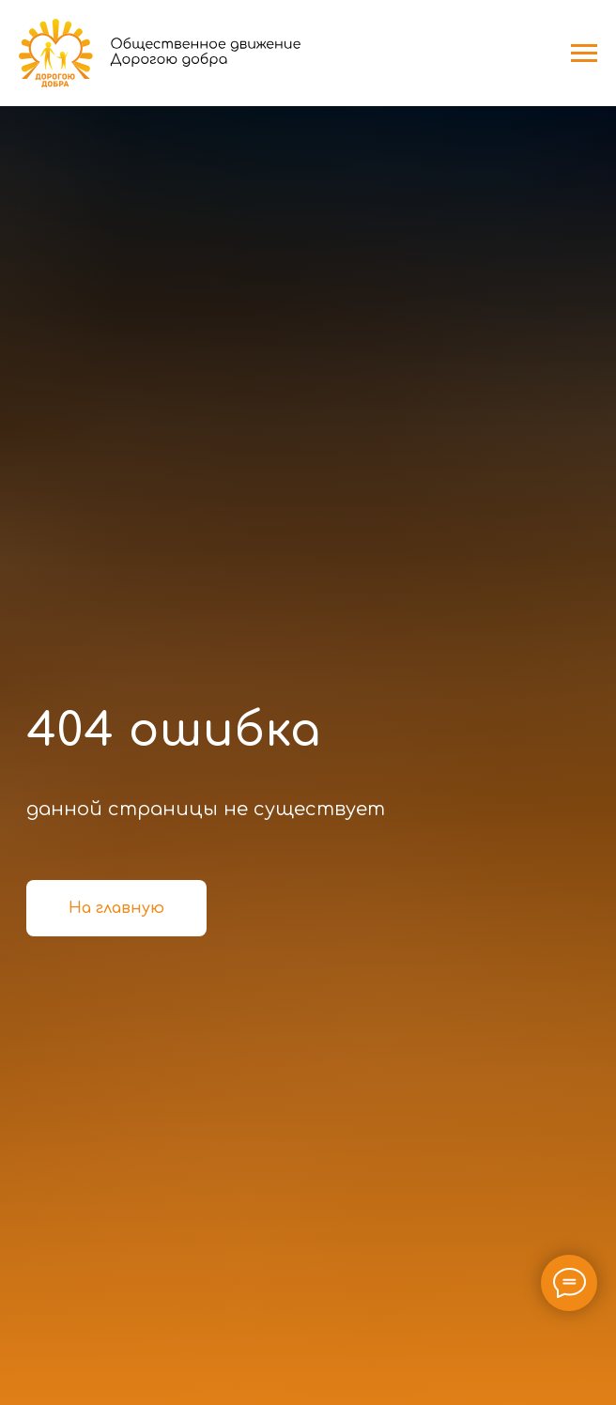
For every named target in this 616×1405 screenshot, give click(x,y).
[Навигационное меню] (584, 53)
